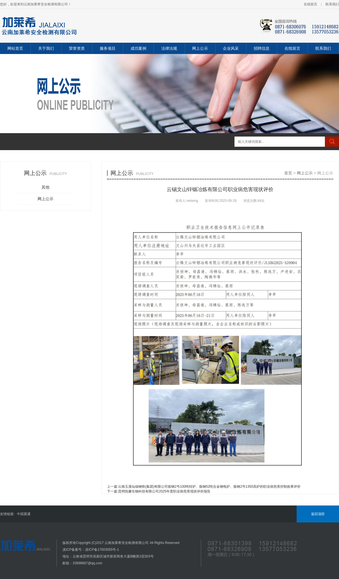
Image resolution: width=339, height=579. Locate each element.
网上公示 (200, 48)
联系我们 (332, 4)
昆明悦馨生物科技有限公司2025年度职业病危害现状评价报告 (164, 491)
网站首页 (15, 48)
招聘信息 (262, 48)
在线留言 (310, 4)
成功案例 (138, 48)
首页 (288, 173)
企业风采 (231, 48)
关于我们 (46, 48)
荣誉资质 (77, 48)
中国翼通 (24, 514)
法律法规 (169, 48)
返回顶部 (318, 514)
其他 (45, 187)
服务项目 (108, 48)
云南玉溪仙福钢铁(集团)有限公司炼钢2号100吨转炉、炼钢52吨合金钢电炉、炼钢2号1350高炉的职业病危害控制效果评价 (209, 487)
